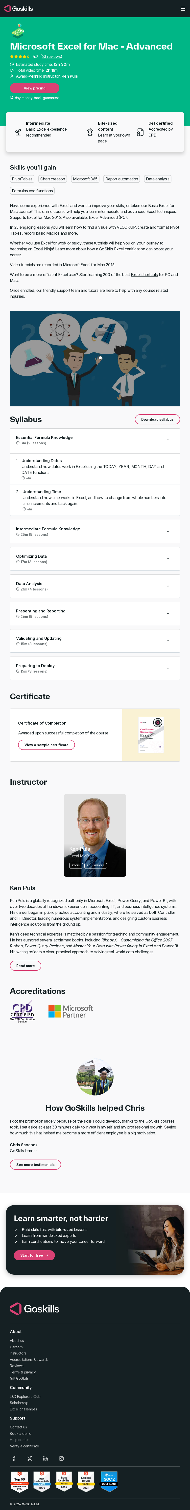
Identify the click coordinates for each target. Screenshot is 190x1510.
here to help (116, 290)
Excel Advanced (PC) (108, 217)
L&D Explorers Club (25, 1396)
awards (42, 1359)
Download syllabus (157, 419)
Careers (16, 1347)
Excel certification (129, 248)
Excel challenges (23, 1409)
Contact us (18, 1427)
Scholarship (19, 1403)
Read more (25, 966)
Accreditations (21, 1359)
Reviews (17, 1366)
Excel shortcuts (144, 274)
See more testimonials (35, 1165)
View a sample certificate (46, 745)
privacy (30, 1372)
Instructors (18, 1353)
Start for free (34, 1255)
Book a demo (20, 1433)
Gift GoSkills (19, 1378)
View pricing (34, 88)
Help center (19, 1440)
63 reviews (51, 56)
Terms (15, 1372)
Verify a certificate (24, 1446)
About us (17, 1340)
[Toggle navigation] (183, 9)
